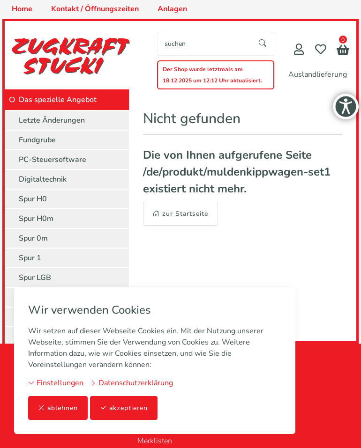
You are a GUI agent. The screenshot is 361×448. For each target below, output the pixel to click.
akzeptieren (124, 408)
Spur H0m (36, 218)
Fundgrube (37, 140)
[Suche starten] (263, 44)
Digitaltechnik (43, 179)
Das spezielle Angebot (58, 100)
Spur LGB (35, 277)
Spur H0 (33, 199)
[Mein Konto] (299, 50)
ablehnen (58, 408)
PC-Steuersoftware (52, 159)
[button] (343, 51)
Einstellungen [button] (55, 383)
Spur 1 (30, 258)
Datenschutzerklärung (131, 383)
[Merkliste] (320, 50)
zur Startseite (180, 214)
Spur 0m (33, 238)
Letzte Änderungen (52, 120)
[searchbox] (204, 44)
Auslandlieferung (317, 74)
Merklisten (154, 441)
